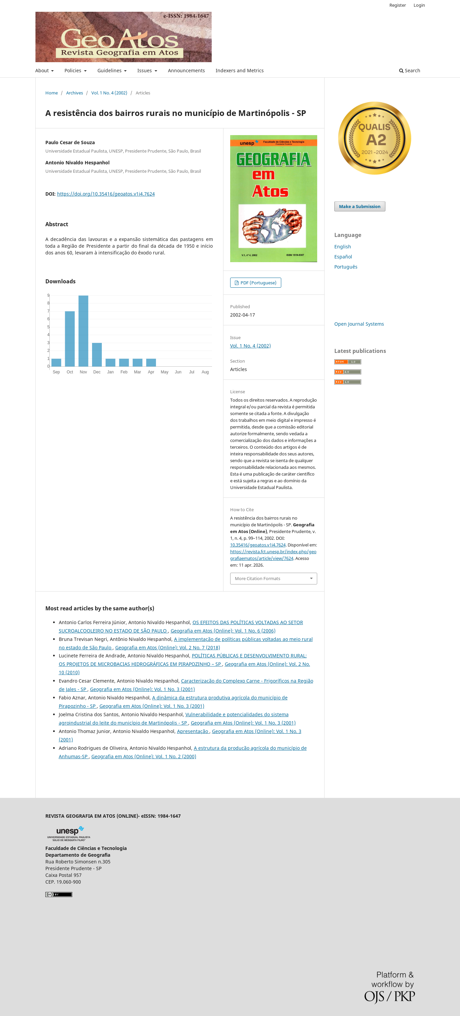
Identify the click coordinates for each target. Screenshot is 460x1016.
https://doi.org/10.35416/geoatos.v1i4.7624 (106, 194)
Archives (74, 93)
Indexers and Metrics (240, 70)
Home (51, 93)
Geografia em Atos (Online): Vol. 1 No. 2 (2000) (143, 756)
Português (346, 266)
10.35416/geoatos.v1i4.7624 (258, 545)
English (342, 246)
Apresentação (193, 731)
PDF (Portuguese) (258, 283)
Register (397, 5)
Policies (74, 70)
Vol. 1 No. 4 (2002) (109, 93)
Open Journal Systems (359, 324)
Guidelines (110, 70)
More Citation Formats (257, 578)
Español (343, 256)
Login (419, 5)
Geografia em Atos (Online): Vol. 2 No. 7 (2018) (167, 647)
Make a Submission (360, 206)
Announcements (186, 70)
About (42, 70)
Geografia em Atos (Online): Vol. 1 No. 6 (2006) (223, 630)
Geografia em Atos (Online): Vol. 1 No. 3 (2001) (142, 689)
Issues (145, 70)
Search (409, 70)
